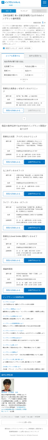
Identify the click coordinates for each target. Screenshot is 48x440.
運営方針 (39, 428)
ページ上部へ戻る (25, 422)
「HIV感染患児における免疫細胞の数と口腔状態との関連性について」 (13, 409)
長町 (7, 71)
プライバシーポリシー (19, 428)
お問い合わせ (25, 431)
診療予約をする (34, 162)
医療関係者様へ (14, 431)
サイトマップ (35, 431)
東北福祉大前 (10, 75)
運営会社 (7, 428)
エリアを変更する (13, 56)
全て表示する (24, 79)
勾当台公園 (31, 66)
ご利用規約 (30, 428)
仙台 (28, 71)
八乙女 (29, 75)
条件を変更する (35, 56)
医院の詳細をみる (13, 110)
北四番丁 (9, 66)
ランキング (24, 11)
